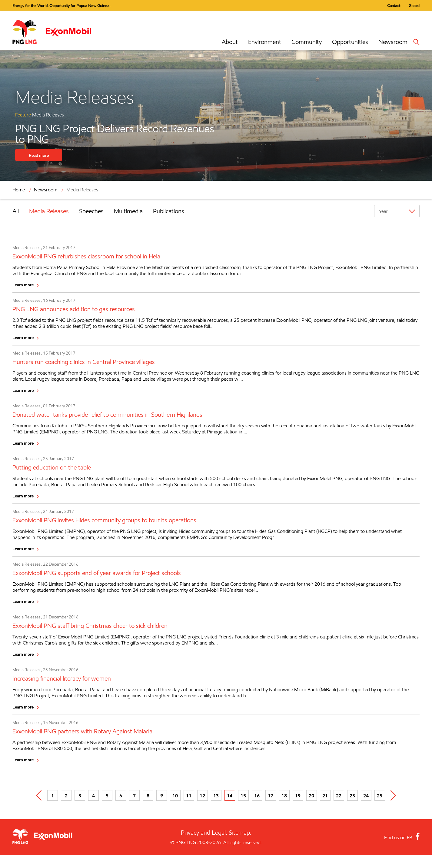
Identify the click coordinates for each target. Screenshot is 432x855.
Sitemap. (240, 832)
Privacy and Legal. (204, 832)
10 (175, 796)
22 (338, 796)
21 (325, 796)
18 (284, 796)
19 (298, 796)
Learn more (23, 284)
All (15, 211)
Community (306, 41)
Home (18, 190)
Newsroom (392, 41)
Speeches (91, 211)
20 (311, 796)
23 (352, 796)
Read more (39, 155)
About (230, 41)
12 (202, 796)
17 (270, 796)
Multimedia (128, 211)
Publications (168, 211)
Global (414, 5)
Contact (393, 5)
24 (366, 796)
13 (216, 796)
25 (379, 796)
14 (229, 796)
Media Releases (82, 190)
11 (188, 796)
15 (243, 796)
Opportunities (350, 41)
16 (257, 796)
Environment (264, 41)
